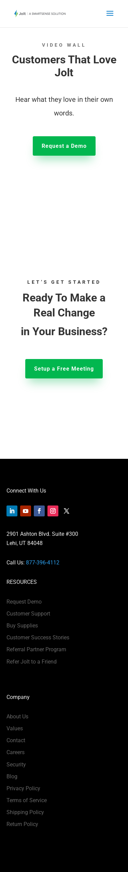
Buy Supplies (22, 625)
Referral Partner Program (36, 649)
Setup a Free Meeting (64, 368)
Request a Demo (64, 146)
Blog (11, 776)
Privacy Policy (23, 788)
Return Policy (22, 824)
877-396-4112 (42, 562)
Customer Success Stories (37, 637)
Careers (15, 752)
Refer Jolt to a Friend (31, 661)
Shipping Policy (25, 812)
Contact (15, 740)
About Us (17, 716)
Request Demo (24, 601)
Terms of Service (26, 800)
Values (14, 728)
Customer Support (28, 613)
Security (16, 764)
